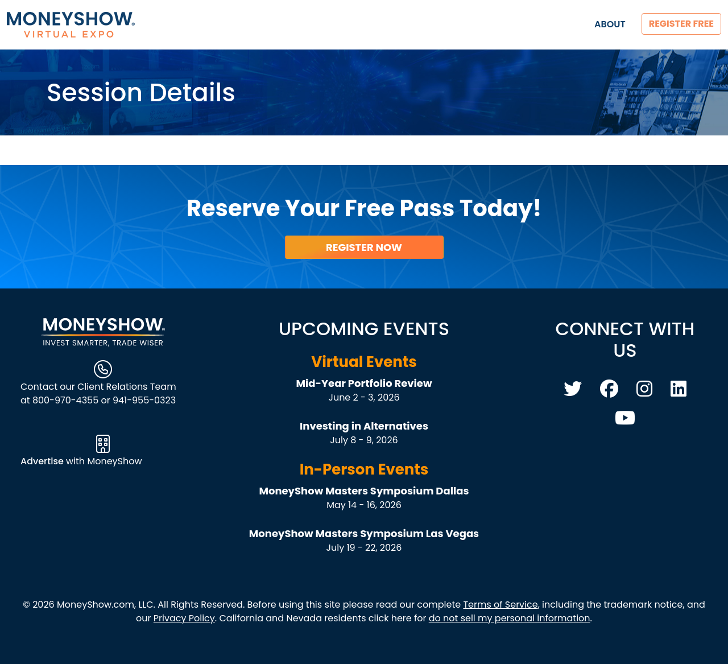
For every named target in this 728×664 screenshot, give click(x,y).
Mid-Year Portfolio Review (364, 383)
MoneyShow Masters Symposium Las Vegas (364, 533)
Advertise (43, 461)
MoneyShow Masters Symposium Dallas (364, 491)
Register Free (681, 23)
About (610, 24)
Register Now (364, 247)
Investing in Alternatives (364, 426)
